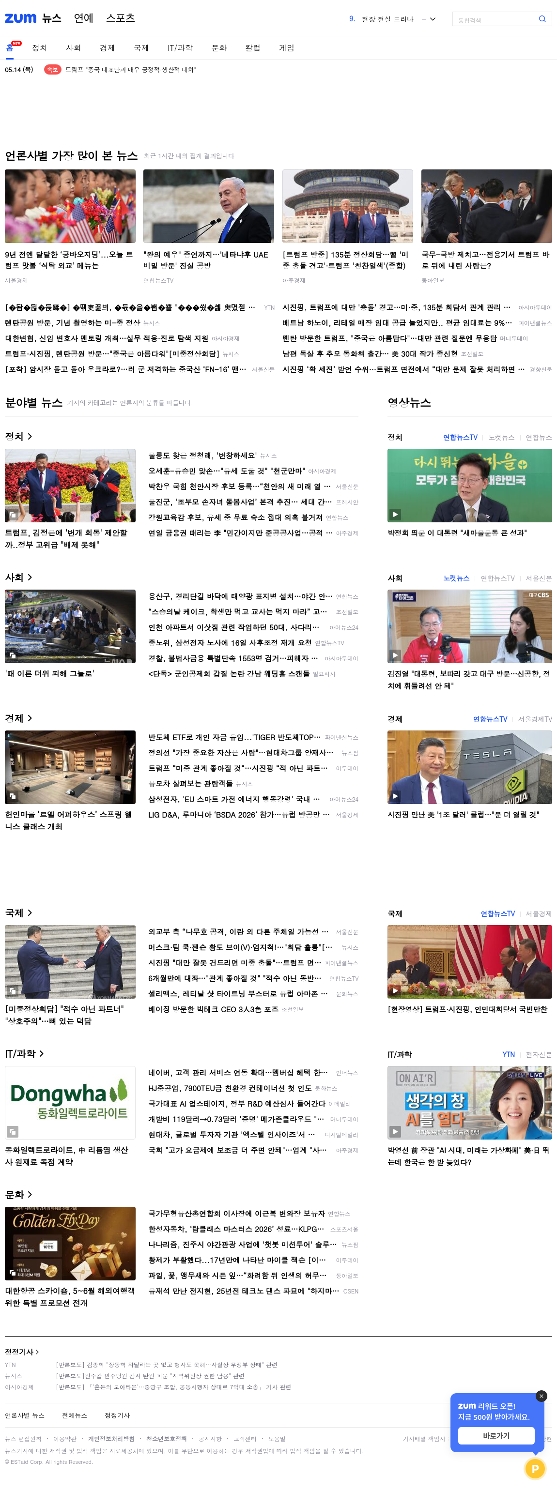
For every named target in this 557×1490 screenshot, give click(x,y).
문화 (219, 47)
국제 (141, 47)
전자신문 (539, 1054)
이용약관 (65, 1438)
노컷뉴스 (501, 437)
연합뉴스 (539, 437)
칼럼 (253, 47)
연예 (83, 18)
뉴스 (52, 18)
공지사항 (210, 1438)
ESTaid (19, 1461)
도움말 (277, 1438)
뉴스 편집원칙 (23, 1438)
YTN (508, 1054)
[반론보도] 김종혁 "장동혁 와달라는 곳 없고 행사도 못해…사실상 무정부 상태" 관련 (167, 1364)
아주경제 (294, 280)
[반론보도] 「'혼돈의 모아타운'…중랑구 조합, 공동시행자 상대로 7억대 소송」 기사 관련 (174, 1387)
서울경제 (16, 280)
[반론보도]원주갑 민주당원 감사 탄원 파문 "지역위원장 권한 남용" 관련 (150, 1375)
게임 (286, 47)
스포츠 (120, 18)
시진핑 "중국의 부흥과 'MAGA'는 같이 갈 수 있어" (133, 64)
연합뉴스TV (158, 280)
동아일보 (433, 280)
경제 (107, 47)
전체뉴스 (74, 1415)
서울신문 (539, 578)
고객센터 (245, 1438)
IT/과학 (180, 47)
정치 (39, 47)
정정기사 (19, 1352)
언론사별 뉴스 (25, 1415)
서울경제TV (535, 719)
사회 (73, 47)
